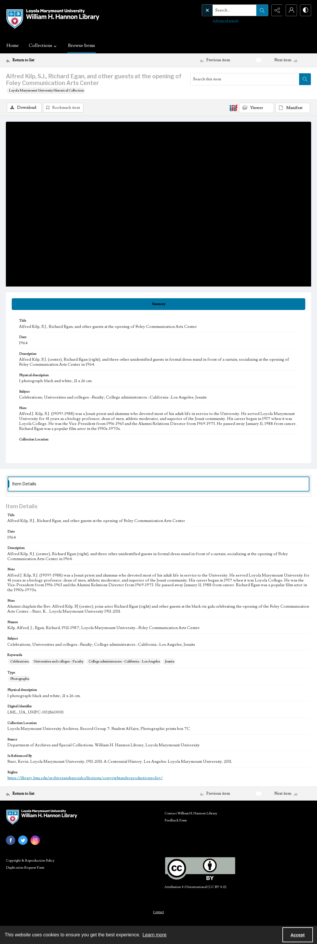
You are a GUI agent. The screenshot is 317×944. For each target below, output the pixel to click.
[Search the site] (222, 10)
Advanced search (213, 20)
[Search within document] (305, 79)
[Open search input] (261, 10)
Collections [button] (43, 45)
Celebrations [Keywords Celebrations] (19, 661)
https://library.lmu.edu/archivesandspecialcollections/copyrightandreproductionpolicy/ (85, 778)
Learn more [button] (155, 934)
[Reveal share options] (276, 10)
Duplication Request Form (25, 867)
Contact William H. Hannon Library (191, 813)
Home (12, 45)
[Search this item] (245, 79)
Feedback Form (176, 820)
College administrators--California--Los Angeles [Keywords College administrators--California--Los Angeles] (124, 661)
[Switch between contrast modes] (305, 10)
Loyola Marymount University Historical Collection (46, 90)
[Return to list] (47, 60)
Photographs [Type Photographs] (19, 679)
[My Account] (290, 10)
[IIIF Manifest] (292, 108)
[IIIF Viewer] (256, 108)
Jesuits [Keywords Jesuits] (169, 661)
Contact (158, 912)
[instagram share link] (35, 840)
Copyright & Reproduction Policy (30, 860)
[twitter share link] (23, 840)
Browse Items (81, 45)
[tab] (158, 304)
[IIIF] (233, 108)
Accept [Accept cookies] (298, 935)
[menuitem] (158, 911)
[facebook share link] (10, 840)
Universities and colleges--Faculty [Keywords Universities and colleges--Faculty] (59, 661)
